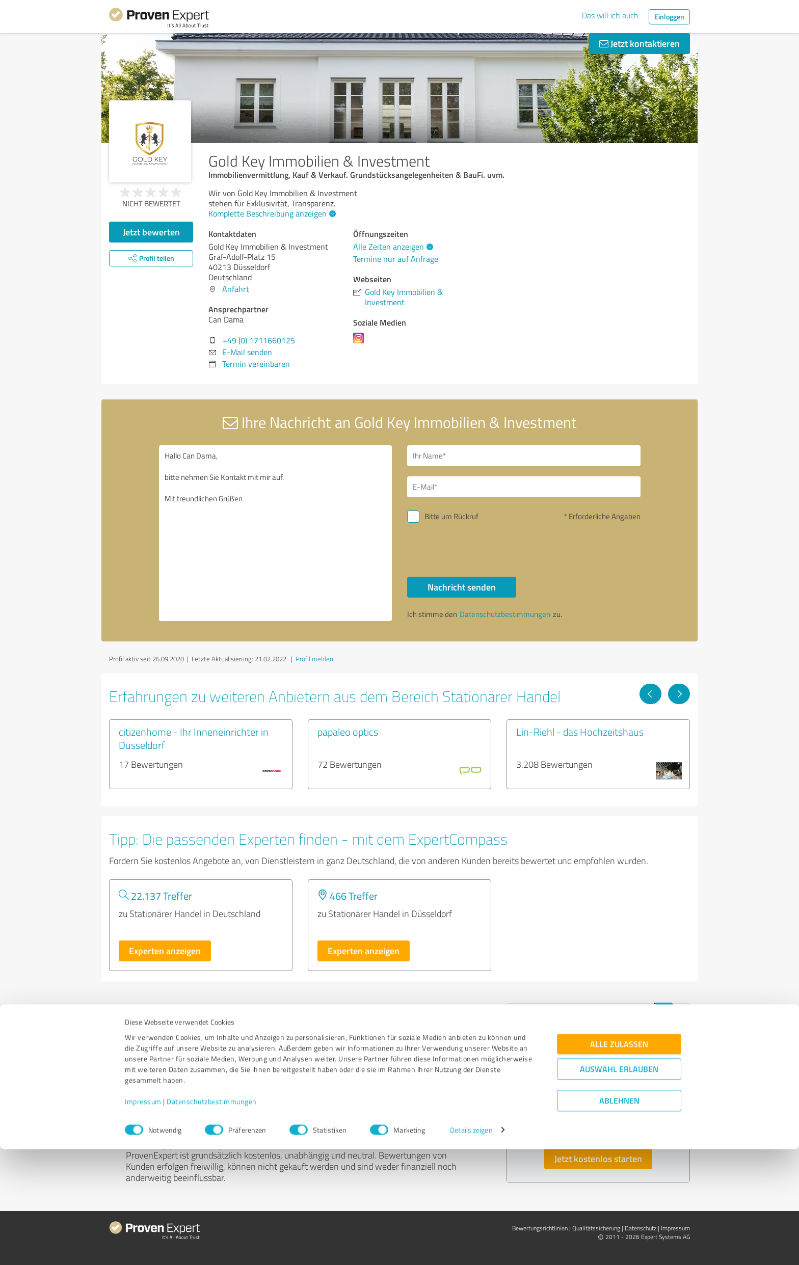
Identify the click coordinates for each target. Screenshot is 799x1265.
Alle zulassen (619, 1160)
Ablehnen (619, 1216)
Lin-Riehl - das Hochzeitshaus (580, 731)
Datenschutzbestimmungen (212, 1217)
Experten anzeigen (165, 950)
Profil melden (314, 658)
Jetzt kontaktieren (639, 43)
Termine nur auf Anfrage (395, 258)
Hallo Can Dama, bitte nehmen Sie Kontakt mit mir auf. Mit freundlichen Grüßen (275, 533)
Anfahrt (235, 288)
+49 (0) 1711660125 (259, 340)
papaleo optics (347, 731)
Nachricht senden (462, 587)
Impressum (143, 1217)
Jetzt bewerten (151, 231)
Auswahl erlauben (619, 1185)
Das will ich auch (610, 15)
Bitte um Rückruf (451, 516)
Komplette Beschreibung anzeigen (270, 213)
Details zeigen (471, 1246)
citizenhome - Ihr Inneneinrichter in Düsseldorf (194, 738)
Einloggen (669, 16)
